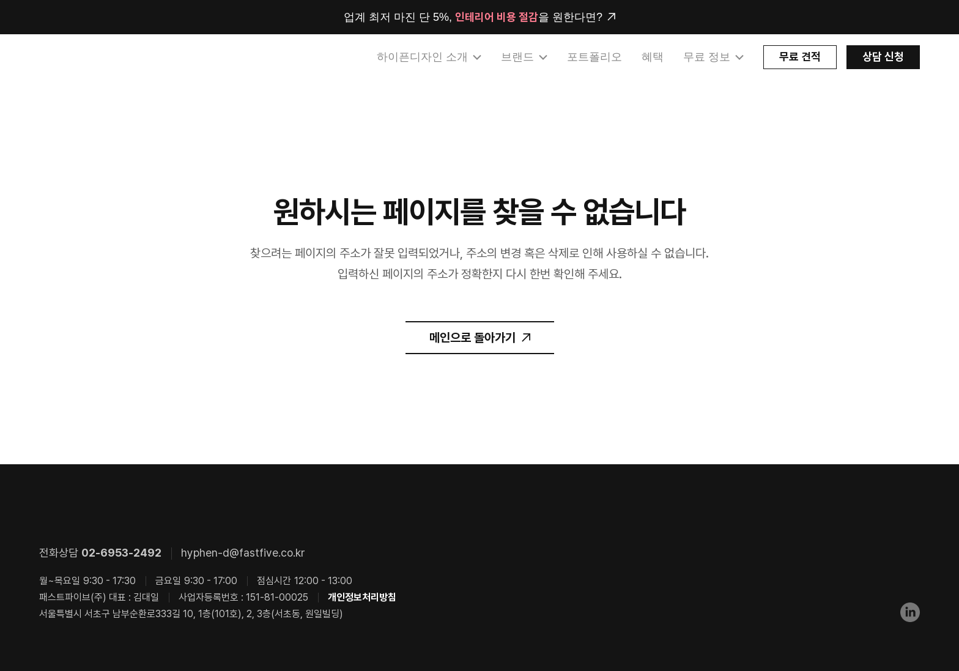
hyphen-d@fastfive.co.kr (243, 552)
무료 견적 (800, 56)
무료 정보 (706, 57)
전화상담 (100, 552)
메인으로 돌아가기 (472, 337)
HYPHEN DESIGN (103, 57)
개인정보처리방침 (362, 597)
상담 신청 (883, 56)
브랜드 (517, 57)
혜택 (653, 57)
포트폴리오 (594, 57)
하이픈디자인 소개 (422, 57)
